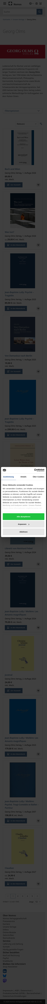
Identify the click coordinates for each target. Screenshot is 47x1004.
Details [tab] (23, 477)
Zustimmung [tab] (8, 477)
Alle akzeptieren (23, 516)
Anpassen (23, 524)
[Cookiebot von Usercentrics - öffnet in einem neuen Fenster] (34, 470)
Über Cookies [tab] (38, 477)
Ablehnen (23, 532)
